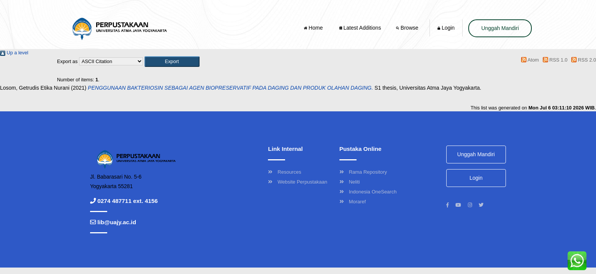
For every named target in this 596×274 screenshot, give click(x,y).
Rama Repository (363, 172)
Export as (67, 61)
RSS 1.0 (553, 60)
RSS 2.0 (582, 60)
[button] (172, 61)
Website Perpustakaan (297, 182)
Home (314, 28)
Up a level (14, 52)
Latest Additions (360, 28)
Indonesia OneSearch (368, 192)
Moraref (352, 201)
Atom (529, 60)
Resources (284, 172)
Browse (408, 28)
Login (446, 28)
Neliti (349, 182)
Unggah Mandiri (500, 28)
